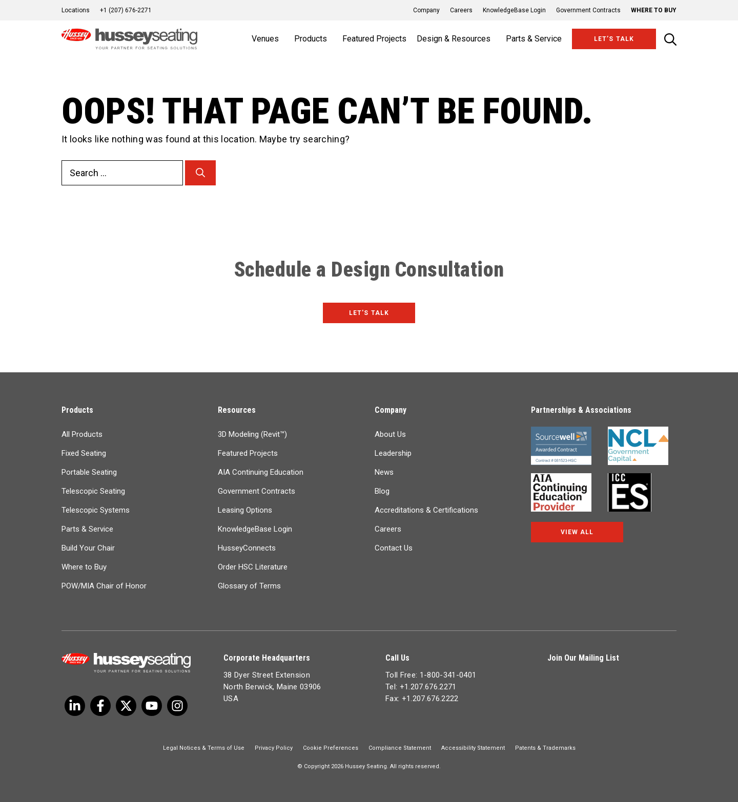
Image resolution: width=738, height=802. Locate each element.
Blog (382, 491)
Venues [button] (265, 39)
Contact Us (394, 548)
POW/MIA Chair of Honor (104, 585)
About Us (390, 434)
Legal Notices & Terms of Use (203, 748)
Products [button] (310, 39)
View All (577, 532)
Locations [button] (75, 10)
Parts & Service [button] (534, 39)
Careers (461, 10)
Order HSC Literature (253, 567)
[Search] (200, 172)
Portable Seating (89, 472)
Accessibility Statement (473, 748)
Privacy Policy (274, 748)
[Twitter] (75, 705)
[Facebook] (100, 705)
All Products (81, 434)
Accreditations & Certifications (426, 510)
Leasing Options (245, 510)
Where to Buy (653, 10)
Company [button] (426, 10)
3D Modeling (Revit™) (252, 434)
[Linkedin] (151, 705)
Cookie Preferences (330, 748)
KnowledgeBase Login (514, 10)
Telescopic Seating (93, 491)
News (384, 472)
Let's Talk (368, 312)
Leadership (393, 453)
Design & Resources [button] (453, 39)
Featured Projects (374, 39)
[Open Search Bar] (670, 39)
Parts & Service (87, 529)
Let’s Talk (613, 39)
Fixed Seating (83, 453)
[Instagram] (177, 705)
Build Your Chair (88, 548)
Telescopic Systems (95, 510)
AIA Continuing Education (260, 472)
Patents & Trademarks (545, 748)
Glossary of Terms (249, 585)
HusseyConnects (247, 548)
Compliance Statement (399, 748)
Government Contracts (588, 10)
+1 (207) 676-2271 (126, 10)
